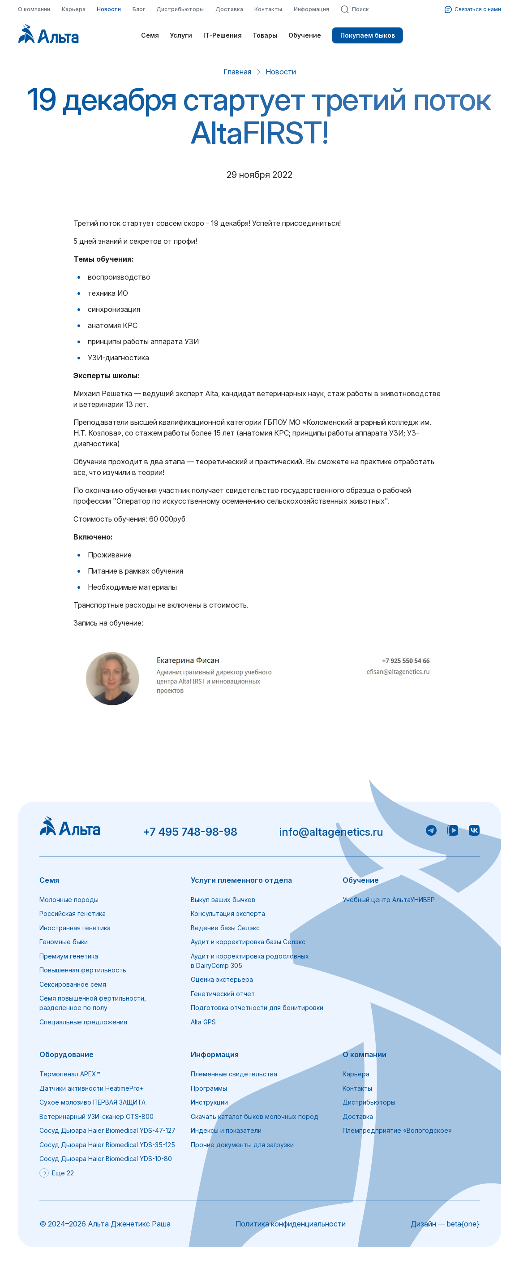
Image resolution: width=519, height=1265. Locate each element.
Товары (265, 35)
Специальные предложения (83, 1022)
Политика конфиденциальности (291, 1223)
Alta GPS (203, 1022)
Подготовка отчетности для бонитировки (257, 1007)
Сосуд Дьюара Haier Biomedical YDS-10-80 (105, 1158)
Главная (237, 71)
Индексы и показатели (226, 1130)
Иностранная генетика (75, 928)
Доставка (229, 9)
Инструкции (209, 1102)
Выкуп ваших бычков (223, 899)
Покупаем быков (367, 35)
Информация (311, 9)
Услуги (181, 35)
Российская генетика (72, 913)
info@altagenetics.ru (331, 831)
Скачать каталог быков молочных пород (254, 1116)
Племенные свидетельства (234, 1074)
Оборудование (66, 1054)
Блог (139, 9)
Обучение (304, 35)
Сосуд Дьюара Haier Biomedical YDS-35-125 (107, 1144)
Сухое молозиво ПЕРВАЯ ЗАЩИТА (92, 1102)
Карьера (74, 9)
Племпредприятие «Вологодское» (397, 1130)
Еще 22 (56, 1173)
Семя (150, 35)
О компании (34, 9)
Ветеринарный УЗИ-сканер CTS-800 (96, 1116)
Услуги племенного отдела (241, 880)
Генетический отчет (223, 993)
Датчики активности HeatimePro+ (91, 1088)
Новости (109, 9)
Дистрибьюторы (180, 9)
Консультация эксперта (228, 913)
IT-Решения (222, 35)
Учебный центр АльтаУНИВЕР (389, 899)
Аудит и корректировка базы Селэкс (248, 942)
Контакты (268, 9)
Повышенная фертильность (82, 970)
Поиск (354, 9)
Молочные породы (69, 899)
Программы (209, 1088)
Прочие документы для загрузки (242, 1144)
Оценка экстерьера (222, 979)
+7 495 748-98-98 (190, 831)
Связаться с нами (473, 9)
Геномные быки (63, 942)
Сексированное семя (72, 984)
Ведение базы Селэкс (225, 928)
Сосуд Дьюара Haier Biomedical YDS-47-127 (107, 1130)
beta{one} (463, 1223)
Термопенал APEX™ (69, 1074)
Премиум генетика (68, 956)
